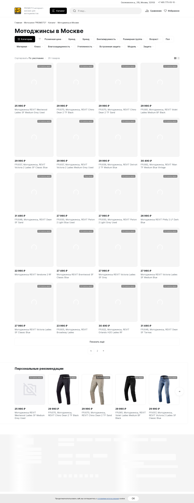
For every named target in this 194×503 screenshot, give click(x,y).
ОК (145, 498)
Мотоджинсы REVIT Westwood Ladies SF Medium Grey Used (32, 112)
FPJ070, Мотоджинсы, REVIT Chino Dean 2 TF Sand (115, 112)
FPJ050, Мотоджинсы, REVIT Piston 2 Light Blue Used (73, 227)
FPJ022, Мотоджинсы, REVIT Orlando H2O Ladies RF (115, 340)
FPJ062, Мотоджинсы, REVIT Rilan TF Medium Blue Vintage (157, 168)
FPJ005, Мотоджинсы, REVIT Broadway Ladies (73, 340)
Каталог (52, 22)
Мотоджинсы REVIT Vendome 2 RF (33, 284)
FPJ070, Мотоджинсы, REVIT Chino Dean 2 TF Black (73, 112)
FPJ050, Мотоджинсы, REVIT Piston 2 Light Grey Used (115, 227)
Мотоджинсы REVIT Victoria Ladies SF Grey (115, 284)
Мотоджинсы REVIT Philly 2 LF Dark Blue (158, 227)
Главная (18, 22)
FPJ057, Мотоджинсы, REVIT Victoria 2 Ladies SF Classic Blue (32, 168)
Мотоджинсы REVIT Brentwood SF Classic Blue (75, 284)
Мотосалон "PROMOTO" (35, 22)
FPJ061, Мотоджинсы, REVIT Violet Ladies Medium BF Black (158, 112)
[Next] (103, 360)
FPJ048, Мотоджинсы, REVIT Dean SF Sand (31, 227)
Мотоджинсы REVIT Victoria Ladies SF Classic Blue (31, 340)
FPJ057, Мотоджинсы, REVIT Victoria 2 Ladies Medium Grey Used (73, 169)
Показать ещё (97, 351)
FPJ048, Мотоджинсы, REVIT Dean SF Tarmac (157, 340)
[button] (167, 2)
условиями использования (114, 498)
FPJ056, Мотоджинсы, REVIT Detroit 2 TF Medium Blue (115, 168)
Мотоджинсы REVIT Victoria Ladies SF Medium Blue (157, 284)
